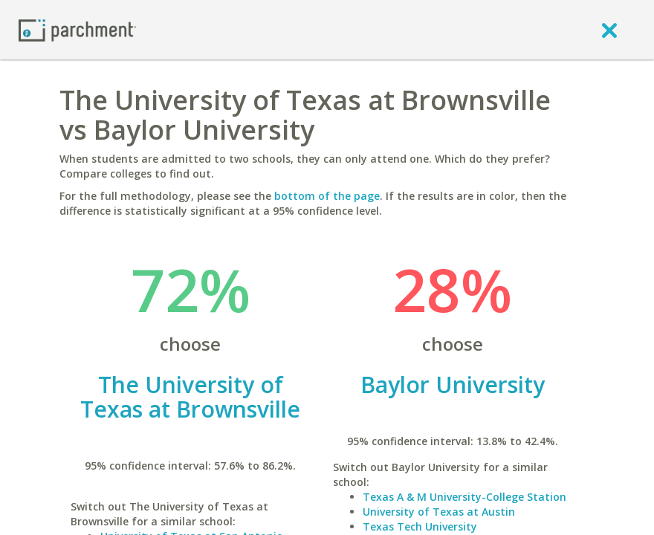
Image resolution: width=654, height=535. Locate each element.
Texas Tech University (420, 526)
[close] (609, 30)
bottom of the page (327, 196)
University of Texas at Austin (439, 512)
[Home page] (77, 29)
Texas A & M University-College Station (464, 497)
